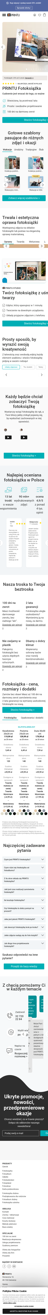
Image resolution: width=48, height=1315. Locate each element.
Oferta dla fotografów (11, 1250)
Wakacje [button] (7, 149)
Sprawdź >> (29, 78)
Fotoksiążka (7, 1171)
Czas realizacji (8, 1218)
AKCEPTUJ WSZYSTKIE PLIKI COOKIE (24, 1311)
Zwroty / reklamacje (10, 1215)
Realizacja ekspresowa (11, 1239)
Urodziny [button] (18, 149)
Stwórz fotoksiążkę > (24, 455)
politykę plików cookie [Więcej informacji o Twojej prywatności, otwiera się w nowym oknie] (9, 1303)
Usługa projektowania (11, 1242)
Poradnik (6, 1256)
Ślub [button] (41, 149)
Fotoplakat (6, 1183)
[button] (4, 15)
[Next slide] (43, 185)
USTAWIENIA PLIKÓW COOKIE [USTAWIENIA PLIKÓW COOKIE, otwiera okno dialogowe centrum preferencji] (24, 1306)
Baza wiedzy (7, 1227)
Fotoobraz (6, 1186)
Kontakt (5, 1212)
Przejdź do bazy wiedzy (24, 966)
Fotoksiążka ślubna (10, 1193)
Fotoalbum (6, 1174)
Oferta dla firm (8, 1253)
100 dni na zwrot (9, 1236)
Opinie (5, 1284)
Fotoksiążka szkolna (10, 1202)
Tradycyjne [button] (31, 149)
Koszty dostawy (8, 1221)
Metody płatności (9, 1224)
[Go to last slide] (5, 185)
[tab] (26, 69)
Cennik (5, 1167)
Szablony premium (10, 1245)
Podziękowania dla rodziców (14, 1196)
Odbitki (5, 1177)
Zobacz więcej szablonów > (24, 198)
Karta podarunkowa (10, 1189)
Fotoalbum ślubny (9, 1199)
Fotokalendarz (8, 1180)
